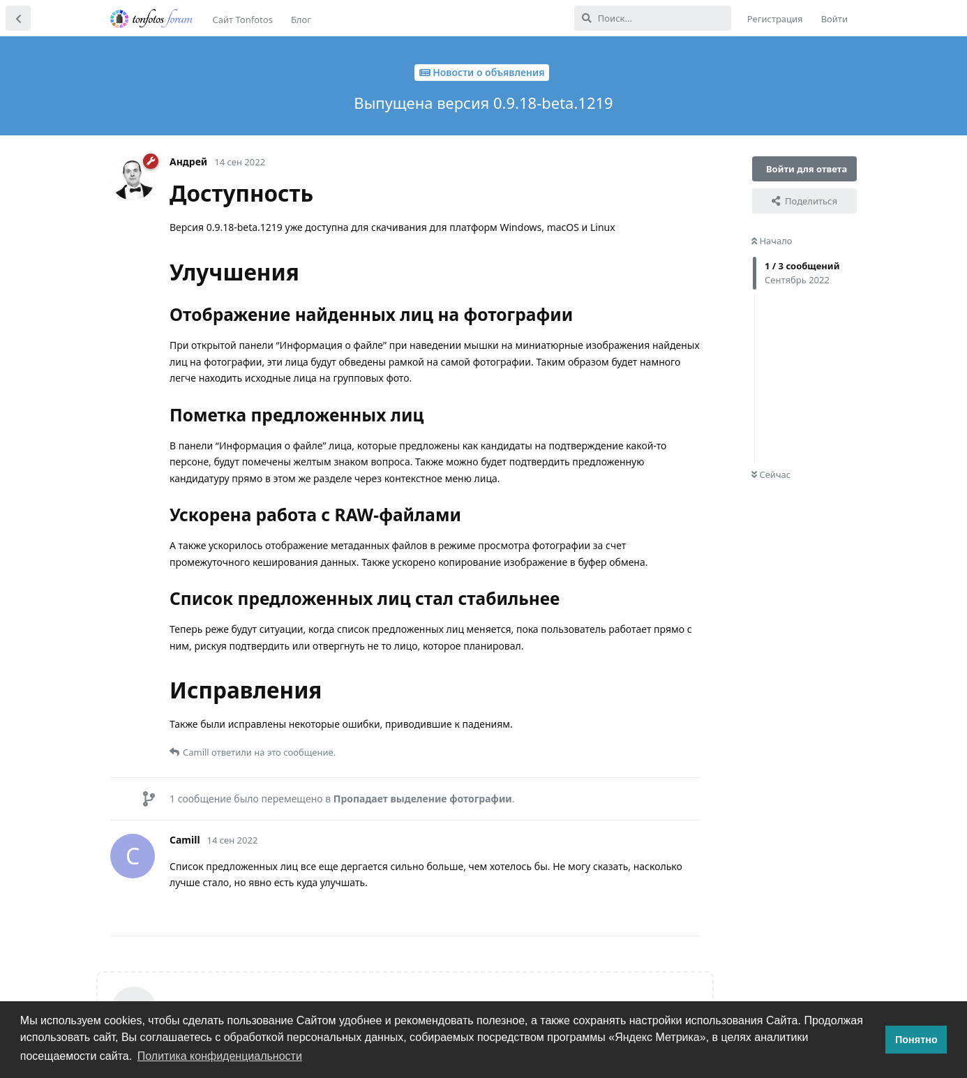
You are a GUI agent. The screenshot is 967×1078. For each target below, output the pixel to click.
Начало (772, 240)
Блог (301, 19)
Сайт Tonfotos (243, 19)
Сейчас (770, 474)
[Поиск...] (652, 18)
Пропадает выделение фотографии (422, 798)
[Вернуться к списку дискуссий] (18, 18)
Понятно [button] (916, 1039)
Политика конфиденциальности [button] (219, 1056)
